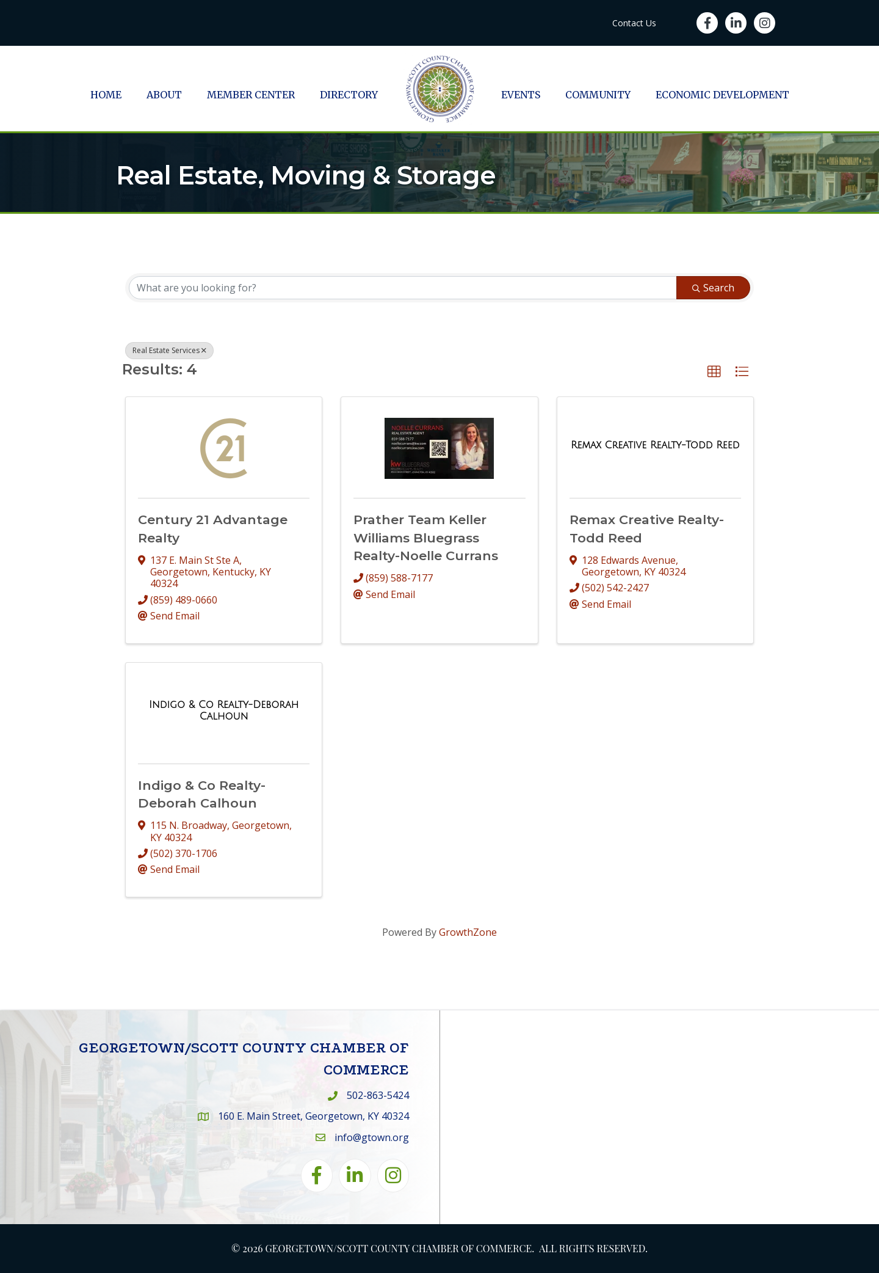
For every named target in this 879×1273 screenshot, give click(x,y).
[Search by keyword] (403, 287)
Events (520, 95)
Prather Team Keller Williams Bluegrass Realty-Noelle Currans (425, 537)
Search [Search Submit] (713, 287)
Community (598, 95)
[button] (714, 372)
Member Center (251, 95)
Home (105, 95)
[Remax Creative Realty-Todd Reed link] (655, 445)
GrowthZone (468, 932)
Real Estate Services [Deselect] (169, 350)
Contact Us (634, 23)
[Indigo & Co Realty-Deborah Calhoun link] (223, 711)
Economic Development (722, 95)
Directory (349, 95)
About (164, 95)
